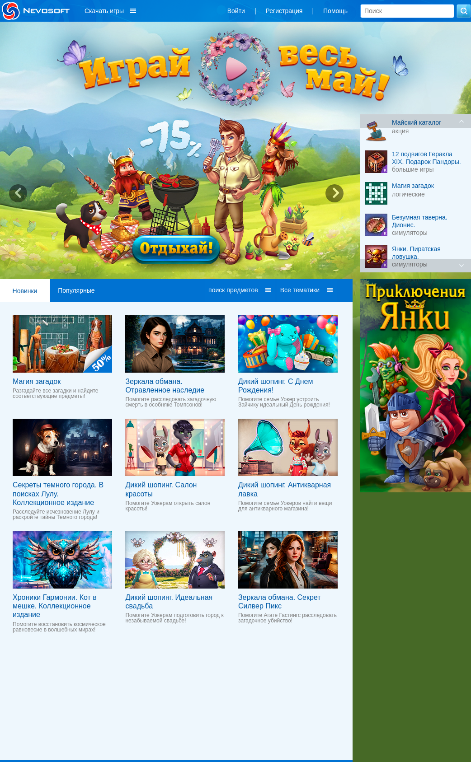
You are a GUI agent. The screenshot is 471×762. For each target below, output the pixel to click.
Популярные (76, 290)
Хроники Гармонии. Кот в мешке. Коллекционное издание (55, 606)
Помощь (335, 10)
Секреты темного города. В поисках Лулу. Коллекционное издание (58, 493)
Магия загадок (37, 381)
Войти (236, 10)
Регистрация (284, 10)
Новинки (25, 291)
